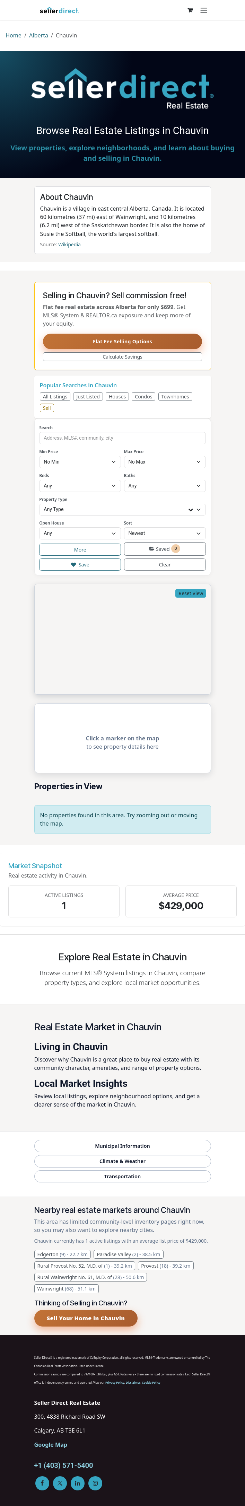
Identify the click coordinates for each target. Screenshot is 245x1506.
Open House (51, 523)
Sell (47, 408)
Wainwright (66, 1288)
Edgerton (62, 1254)
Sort (128, 523)
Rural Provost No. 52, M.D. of (84, 1265)
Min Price (48, 451)
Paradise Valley (128, 1254)
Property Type (53, 499)
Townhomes (175, 396)
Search (46, 427)
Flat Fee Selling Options (122, 341)
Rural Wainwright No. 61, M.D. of (90, 1277)
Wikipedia (69, 244)
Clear (164, 564)
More (80, 549)
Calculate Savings (122, 356)
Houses (117, 396)
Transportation (122, 1176)
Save (80, 564)
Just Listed (88, 396)
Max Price (134, 451)
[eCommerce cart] (190, 10)
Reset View (190, 593)
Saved (164, 548)
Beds (44, 475)
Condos (143, 396)
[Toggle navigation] (204, 10)
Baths (129, 475)
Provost (165, 1265)
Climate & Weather (122, 1160)
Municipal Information (122, 1145)
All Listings (55, 396)
